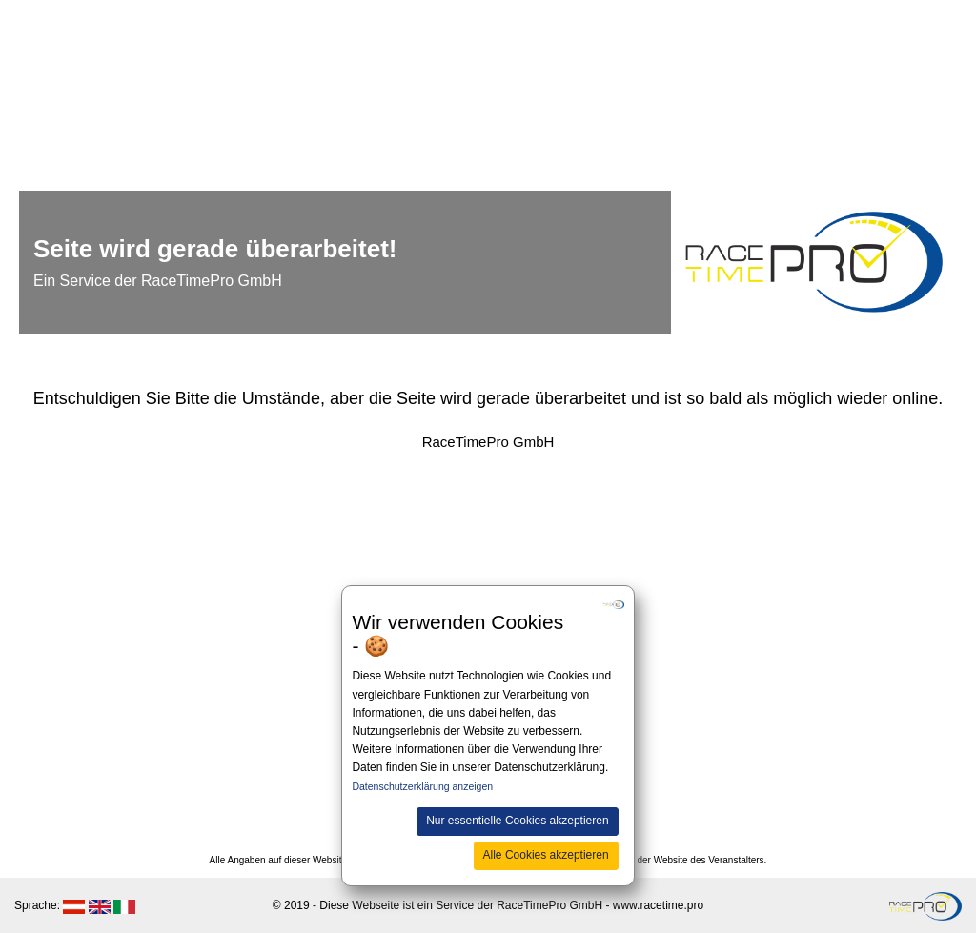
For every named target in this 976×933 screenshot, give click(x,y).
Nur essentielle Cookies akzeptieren (517, 820)
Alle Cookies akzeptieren (546, 855)
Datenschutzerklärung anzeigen (422, 786)
